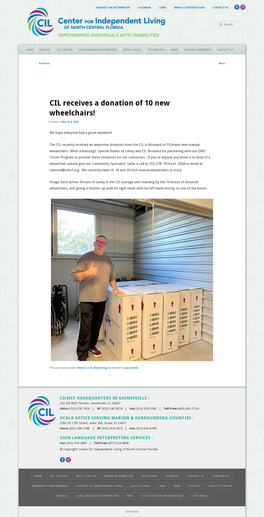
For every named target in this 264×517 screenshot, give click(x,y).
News (174, 49)
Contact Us (220, 7)
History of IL (156, 49)
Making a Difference (197, 49)
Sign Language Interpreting (98, 49)
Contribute (221, 476)
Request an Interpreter (113, 7)
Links (162, 7)
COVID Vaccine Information (162, 495)
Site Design (132, 512)
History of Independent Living (99, 485)
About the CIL (132, 49)
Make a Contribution (189, 7)
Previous (43, 63)
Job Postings (141, 485)
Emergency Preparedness (50, 485)
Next (223, 63)
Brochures (149, 476)
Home (29, 49)
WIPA (130, 495)
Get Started (65, 49)
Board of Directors (119, 476)
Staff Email (199, 495)
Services (44, 49)
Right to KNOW (220, 485)
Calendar (144, 7)
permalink (131, 367)
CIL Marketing (97, 367)
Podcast (195, 485)
